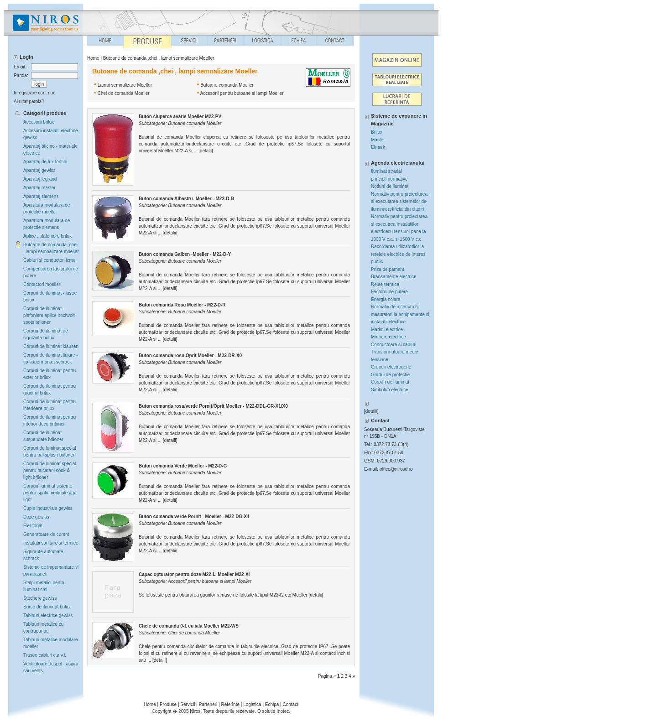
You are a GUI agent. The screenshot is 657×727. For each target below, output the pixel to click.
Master (378, 139)
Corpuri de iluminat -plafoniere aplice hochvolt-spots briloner (49, 315)
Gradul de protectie (390, 374)
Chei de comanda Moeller (124, 93)
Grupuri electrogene (391, 366)
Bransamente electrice (394, 276)
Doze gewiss (36, 516)
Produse (168, 704)
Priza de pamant (387, 269)
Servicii (187, 704)
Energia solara (385, 299)
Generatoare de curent (46, 534)
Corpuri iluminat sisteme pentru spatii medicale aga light (50, 492)
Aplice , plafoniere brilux (47, 236)
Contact (290, 704)
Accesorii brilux (38, 122)
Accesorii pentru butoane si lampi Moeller (242, 93)
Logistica (252, 704)
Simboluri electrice (389, 389)
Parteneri (208, 704)
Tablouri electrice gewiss (48, 615)
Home (93, 58)
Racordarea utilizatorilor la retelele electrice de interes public (398, 254)
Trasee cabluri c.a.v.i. (44, 655)
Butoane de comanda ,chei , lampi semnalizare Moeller (158, 58)
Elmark (378, 147)
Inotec (282, 711)
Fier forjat (32, 525)
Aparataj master (39, 187)
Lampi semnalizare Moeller (125, 85)
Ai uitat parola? (29, 101)
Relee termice (385, 284)
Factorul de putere (389, 291)
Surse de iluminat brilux (47, 606)
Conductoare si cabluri (394, 344)
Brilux (376, 132)
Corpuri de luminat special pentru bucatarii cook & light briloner (49, 470)
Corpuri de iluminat (390, 381)
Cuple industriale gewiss (48, 508)
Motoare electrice (388, 336)
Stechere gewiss (40, 598)
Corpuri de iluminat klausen (50, 346)
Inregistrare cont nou (35, 92)
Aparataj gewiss (39, 170)
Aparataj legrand (40, 179)
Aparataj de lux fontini (45, 161)
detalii (206, 150)
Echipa (272, 704)
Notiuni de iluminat (389, 186)
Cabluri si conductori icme (49, 260)
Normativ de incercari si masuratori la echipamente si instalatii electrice (400, 314)
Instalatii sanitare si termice (50, 542)
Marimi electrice (387, 329)
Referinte (230, 704)
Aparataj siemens (40, 196)
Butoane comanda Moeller (227, 85)
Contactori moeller (41, 284)
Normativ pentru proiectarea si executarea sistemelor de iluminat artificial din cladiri (399, 202)
